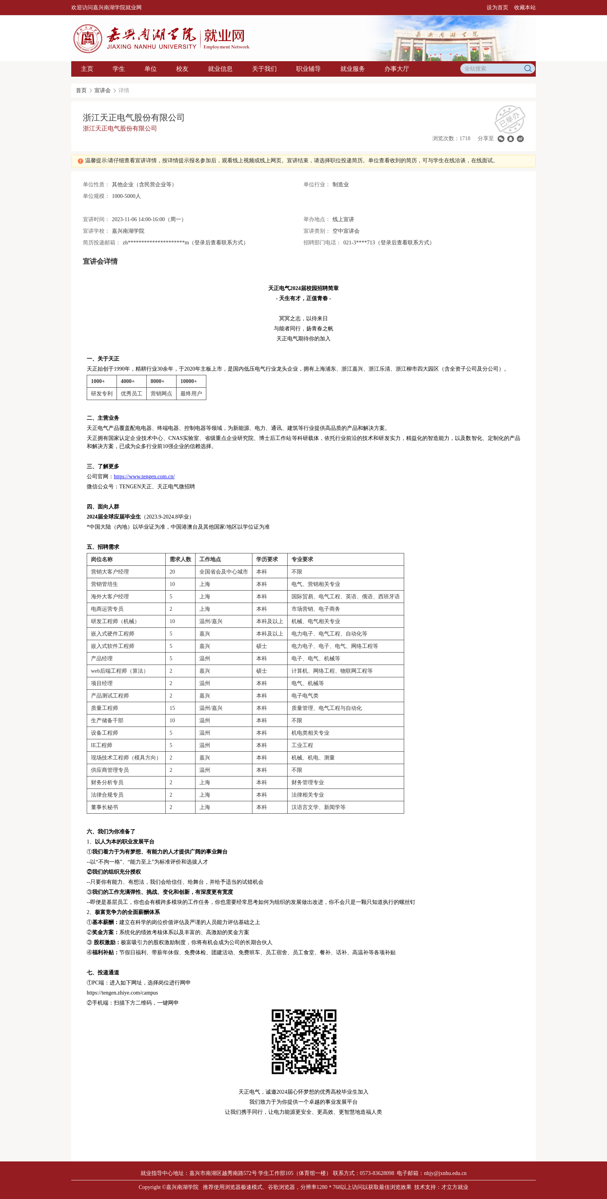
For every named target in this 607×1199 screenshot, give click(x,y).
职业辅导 (308, 68)
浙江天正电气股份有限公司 (120, 128)
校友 (182, 68)
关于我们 (264, 68)
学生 (119, 68)
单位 (150, 68)
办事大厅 (396, 68)
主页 (87, 68)
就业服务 (352, 68)
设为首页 (497, 7)
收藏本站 (525, 7)
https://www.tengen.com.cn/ (144, 476)
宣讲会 (102, 90)
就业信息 (220, 68)
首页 (81, 90)
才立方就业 (454, 1187)
